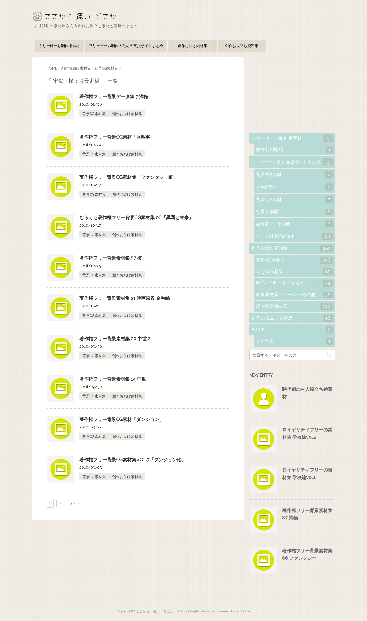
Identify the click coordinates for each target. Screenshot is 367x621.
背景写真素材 (294, 199)
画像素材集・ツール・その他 (294, 295)
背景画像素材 (294, 174)
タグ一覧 (294, 341)
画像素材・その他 (294, 223)
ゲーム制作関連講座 (294, 236)
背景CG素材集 (94, 114)
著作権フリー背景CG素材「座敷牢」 (117, 137)
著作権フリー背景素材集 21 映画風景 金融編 (124, 298)
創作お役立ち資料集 (241, 45)
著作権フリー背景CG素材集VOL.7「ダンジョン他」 (132, 459)
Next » (74, 503)
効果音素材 (294, 212)
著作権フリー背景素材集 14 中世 (112, 379)
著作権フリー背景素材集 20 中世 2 (114, 338)
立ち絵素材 (294, 187)
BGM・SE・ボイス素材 (294, 283)
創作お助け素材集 (192, 45)
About (292, 329)
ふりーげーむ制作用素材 (59, 45)
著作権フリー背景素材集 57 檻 (110, 258)
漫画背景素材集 (294, 306)
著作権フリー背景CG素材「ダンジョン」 (121, 419)
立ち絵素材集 (294, 271)
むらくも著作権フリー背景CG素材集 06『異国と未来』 (136, 217)
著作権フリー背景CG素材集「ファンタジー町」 (128, 177)
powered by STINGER (233, 611)
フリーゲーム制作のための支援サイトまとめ (126, 45)
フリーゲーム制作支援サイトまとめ (292, 161)
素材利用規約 (294, 150)
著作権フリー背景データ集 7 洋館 (113, 96)
